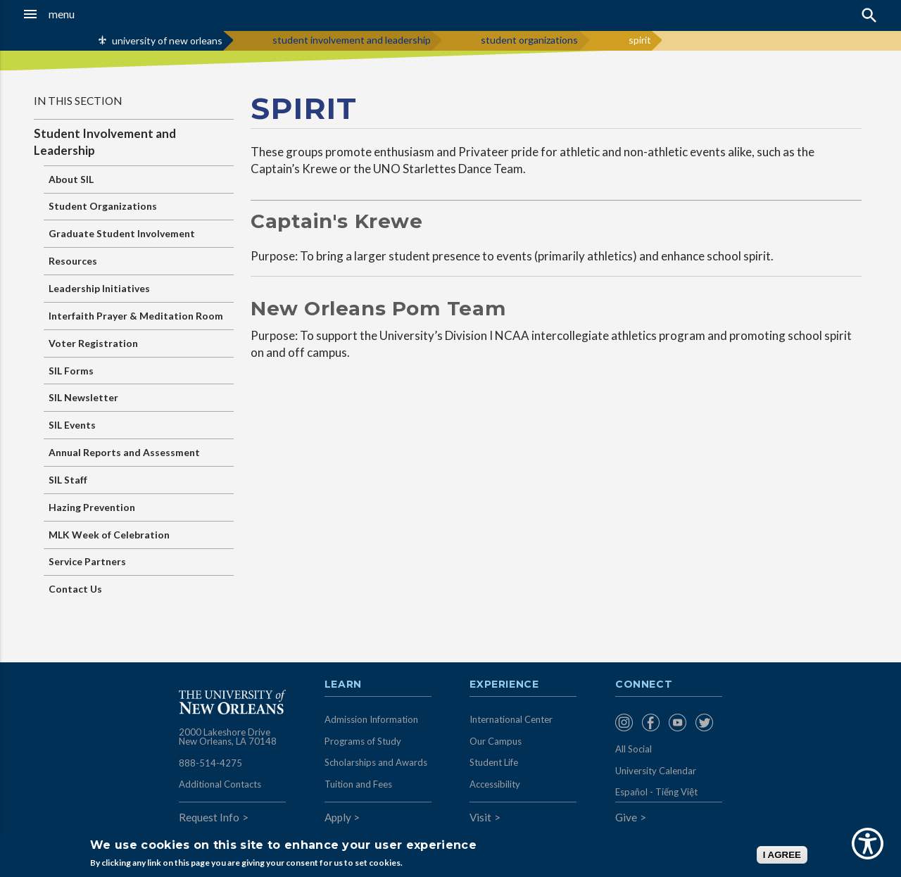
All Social (633, 749)
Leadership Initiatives (99, 288)
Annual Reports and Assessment (124, 452)
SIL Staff (68, 480)
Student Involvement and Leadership (105, 142)
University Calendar (655, 770)
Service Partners (87, 561)
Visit (480, 817)
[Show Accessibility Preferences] (867, 843)
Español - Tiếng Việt (656, 791)
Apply (338, 817)
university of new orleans (167, 40)
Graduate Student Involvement (122, 233)
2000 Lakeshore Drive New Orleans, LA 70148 (228, 736)
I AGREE (782, 855)
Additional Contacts (220, 784)
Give (626, 817)
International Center (511, 719)
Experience (504, 684)
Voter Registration (93, 343)
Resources (73, 261)
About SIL (71, 179)
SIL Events (72, 425)
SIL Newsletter (83, 397)
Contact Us (75, 589)
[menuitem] (625, 722)
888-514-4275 (210, 763)
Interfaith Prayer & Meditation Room (136, 316)
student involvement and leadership (351, 40)
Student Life (494, 762)
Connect (644, 684)
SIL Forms (71, 371)
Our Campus (496, 741)
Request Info (209, 817)
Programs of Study (363, 741)
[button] (85, 14)
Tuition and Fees (358, 784)
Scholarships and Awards (376, 762)
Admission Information (371, 719)
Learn (343, 684)
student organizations (529, 40)
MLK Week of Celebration (109, 535)
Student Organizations (103, 206)
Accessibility (495, 784)
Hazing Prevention (92, 507)
